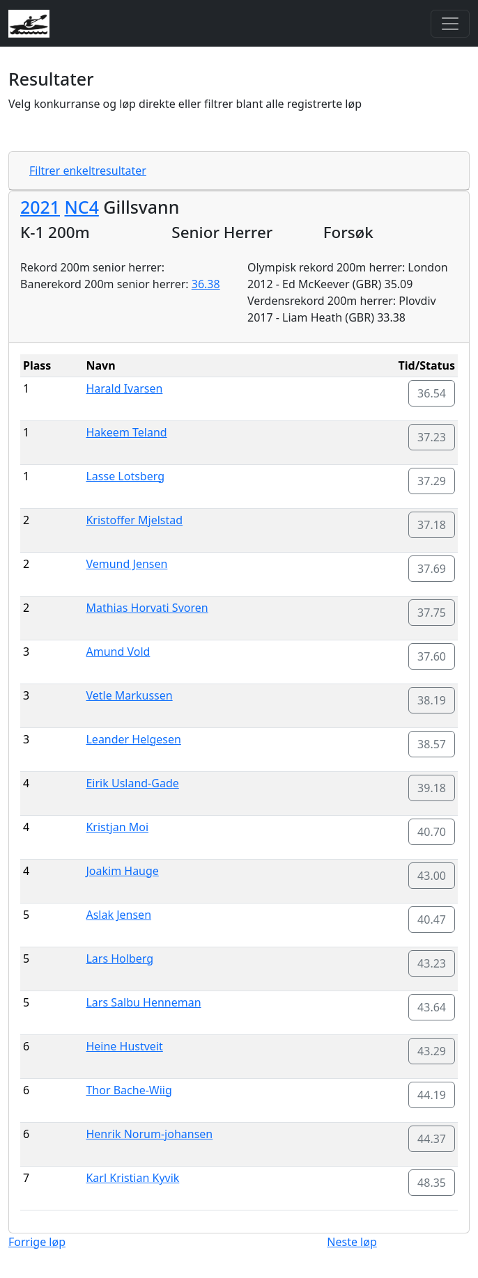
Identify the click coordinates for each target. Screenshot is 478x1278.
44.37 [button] (431, 1138)
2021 (40, 207)
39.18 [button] (431, 788)
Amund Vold (118, 651)
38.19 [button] (431, 700)
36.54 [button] (431, 393)
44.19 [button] (431, 1095)
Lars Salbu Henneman (143, 1002)
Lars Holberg (119, 958)
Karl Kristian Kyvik (132, 1177)
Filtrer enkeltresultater (87, 170)
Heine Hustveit (124, 1046)
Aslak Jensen (118, 914)
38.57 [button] (431, 744)
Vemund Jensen (126, 563)
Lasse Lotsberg (125, 476)
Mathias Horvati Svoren (147, 607)
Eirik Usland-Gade (132, 783)
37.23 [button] (431, 437)
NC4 (81, 207)
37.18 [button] (431, 524)
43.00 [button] (431, 875)
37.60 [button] (431, 656)
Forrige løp (36, 1241)
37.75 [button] (431, 612)
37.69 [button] (431, 568)
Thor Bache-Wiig (128, 1090)
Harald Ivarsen (124, 388)
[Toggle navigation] (450, 24)
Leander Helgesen (133, 739)
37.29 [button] (431, 481)
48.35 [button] (431, 1182)
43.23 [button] (431, 963)
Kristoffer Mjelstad (134, 520)
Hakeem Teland (126, 432)
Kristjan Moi (117, 827)
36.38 (206, 284)
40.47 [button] (431, 919)
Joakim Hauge (122, 870)
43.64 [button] (431, 1007)
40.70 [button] (431, 831)
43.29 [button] (431, 1051)
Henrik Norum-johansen (149, 1134)
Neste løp (351, 1241)
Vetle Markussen (129, 695)
